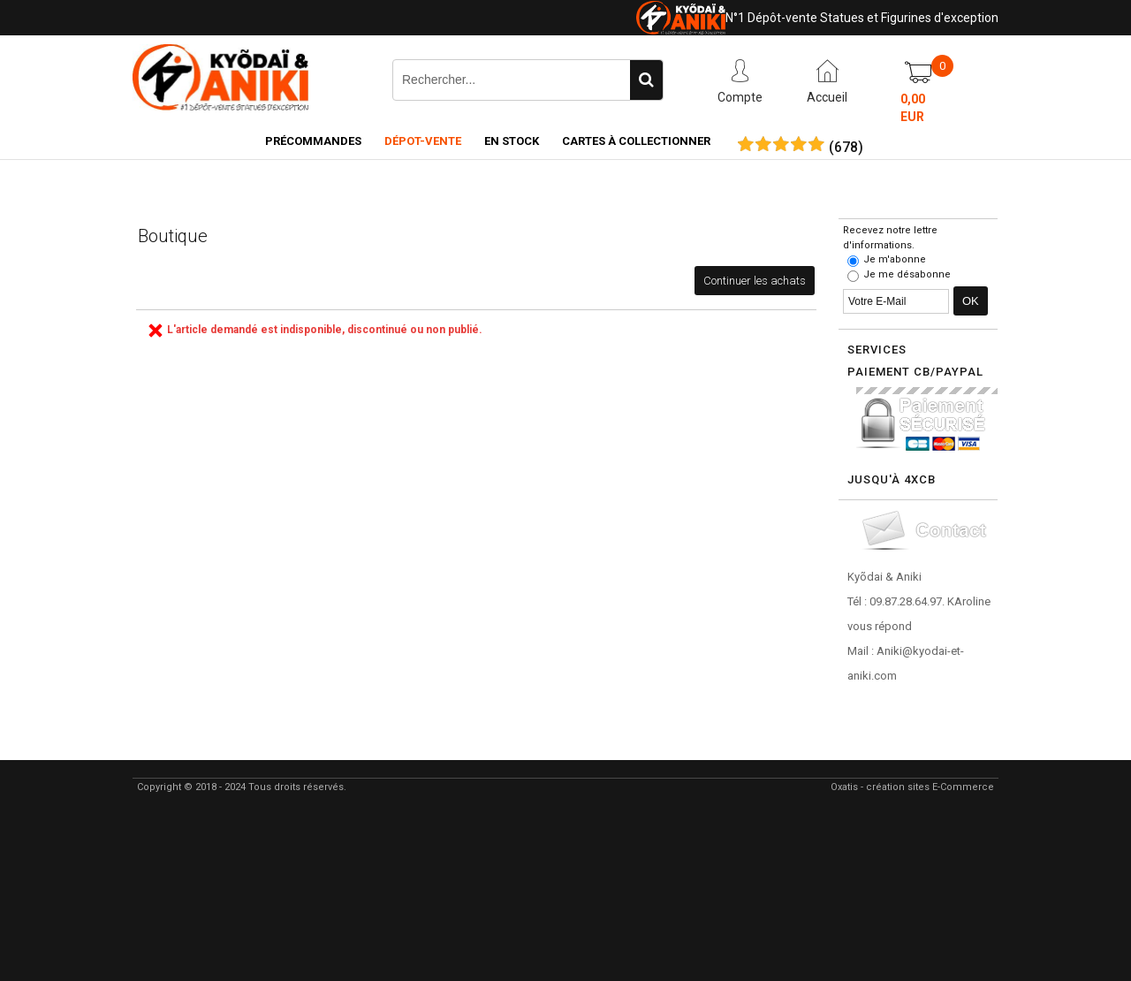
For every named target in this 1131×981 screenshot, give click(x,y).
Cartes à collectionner (636, 141)
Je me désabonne (907, 274)
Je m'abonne (894, 259)
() (846, 148)
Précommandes (313, 141)
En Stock (511, 141)
